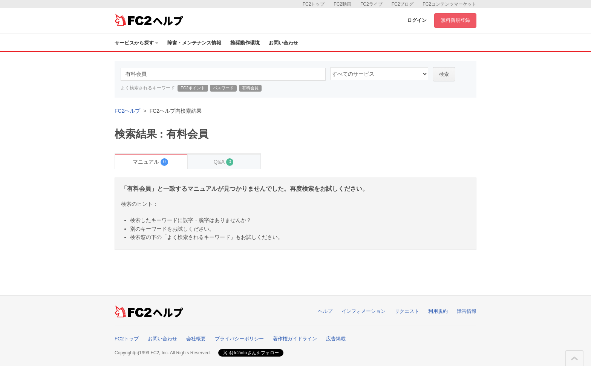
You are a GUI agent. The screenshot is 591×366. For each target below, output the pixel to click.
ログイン (417, 20)
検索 (444, 74)
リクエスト (407, 311)
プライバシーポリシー (239, 338)
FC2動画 (342, 4)
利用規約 (438, 311)
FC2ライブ (371, 4)
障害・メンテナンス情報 (194, 43)
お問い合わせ (283, 43)
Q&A (224, 161)
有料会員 (250, 88)
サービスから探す (136, 43)
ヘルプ (325, 311)
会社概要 (196, 338)
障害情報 (466, 311)
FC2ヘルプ (127, 111)
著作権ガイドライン (295, 338)
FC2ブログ (403, 4)
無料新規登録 (455, 20)
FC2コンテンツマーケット (449, 4)
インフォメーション (363, 311)
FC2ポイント (193, 88)
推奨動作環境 (245, 43)
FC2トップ (314, 4)
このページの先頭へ (574, 358)
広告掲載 (336, 338)
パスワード (223, 88)
